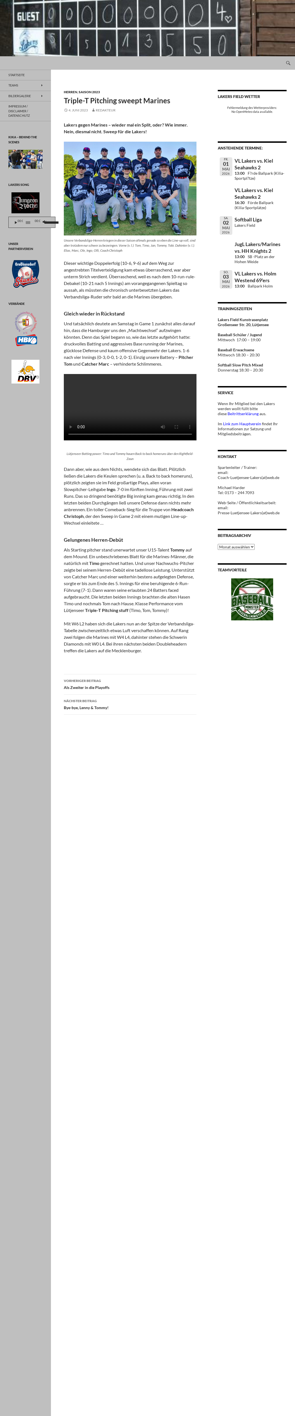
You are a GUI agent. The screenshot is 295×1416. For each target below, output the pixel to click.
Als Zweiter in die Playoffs (130, 683)
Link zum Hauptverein (242, 423)
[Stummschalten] (52, 222)
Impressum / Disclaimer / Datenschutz (19, 110)
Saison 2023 (89, 92)
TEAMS (13, 85)
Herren (70, 92)
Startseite (16, 75)
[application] (38, 222)
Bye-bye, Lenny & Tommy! (130, 704)
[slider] (32, 222)
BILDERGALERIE (19, 96)
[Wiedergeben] (16, 222)
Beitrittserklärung (243, 413)
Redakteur (106, 110)
